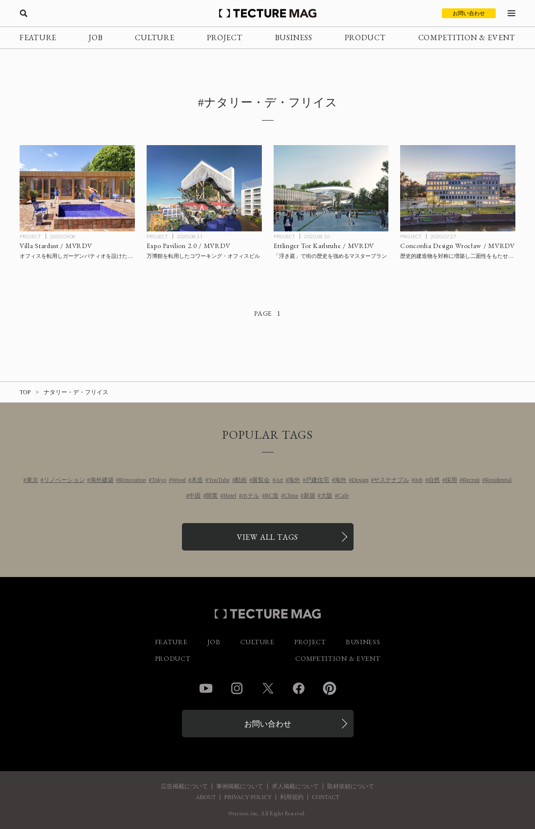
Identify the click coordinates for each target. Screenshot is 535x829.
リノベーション (64, 480)
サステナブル (391, 480)
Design (360, 480)
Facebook (299, 688)
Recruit (471, 480)
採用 (451, 480)
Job (418, 480)
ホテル (250, 496)
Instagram (237, 688)
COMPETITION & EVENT (466, 37)
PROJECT (225, 37)
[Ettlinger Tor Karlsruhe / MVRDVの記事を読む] (331, 188)
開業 (212, 496)
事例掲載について (239, 786)
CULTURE (154, 37)
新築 (309, 496)
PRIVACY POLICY (248, 797)
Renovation (132, 480)
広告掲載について (184, 786)
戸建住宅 (317, 480)
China (291, 496)
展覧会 (261, 480)
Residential (498, 480)
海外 (294, 480)
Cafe (343, 496)
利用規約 (292, 797)
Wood (178, 480)
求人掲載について (295, 786)
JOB (95, 37)
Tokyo (159, 480)
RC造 (272, 496)
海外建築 (102, 480)
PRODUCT (365, 37)
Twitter (268, 688)
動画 (241, 480)
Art (279, 480)
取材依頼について (350, 786)
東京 (32, 480)
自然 (434, 480)
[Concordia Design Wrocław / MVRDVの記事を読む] (457, 188)
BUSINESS (293, 37)
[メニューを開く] (511, 13)
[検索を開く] (23, 13)
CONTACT (325, 797)
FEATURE (38, 37)
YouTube (219, 480)
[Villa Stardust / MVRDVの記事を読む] (77, 188)
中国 (195, 496)
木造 (197, 480)
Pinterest (329, 688)
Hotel (229, 496)
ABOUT (206, 797)
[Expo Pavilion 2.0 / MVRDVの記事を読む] (204, 188)
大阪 (326, 496)
